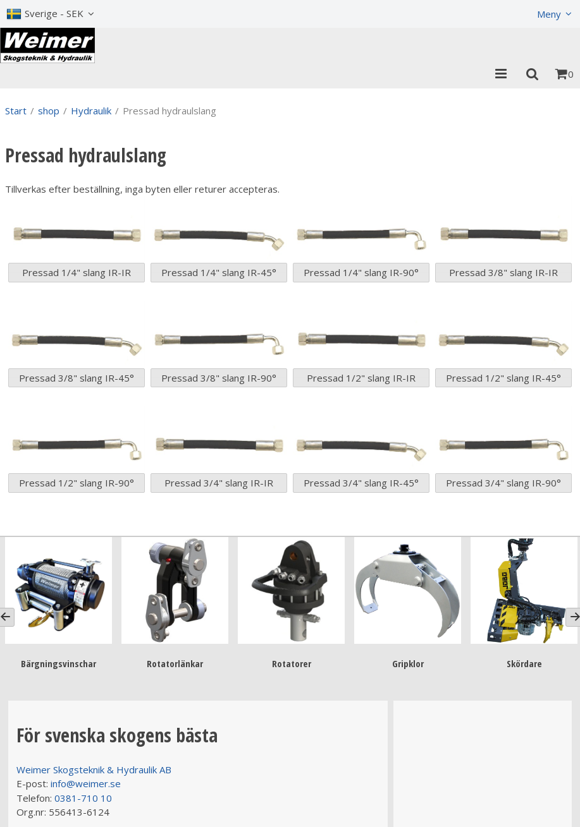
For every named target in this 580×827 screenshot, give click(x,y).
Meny (549, 14)
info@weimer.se (86, 783)
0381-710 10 (83, 798)
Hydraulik (91, 110)
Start (16, 110)
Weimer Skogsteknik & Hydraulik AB (93, 769)
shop (48, 110)
